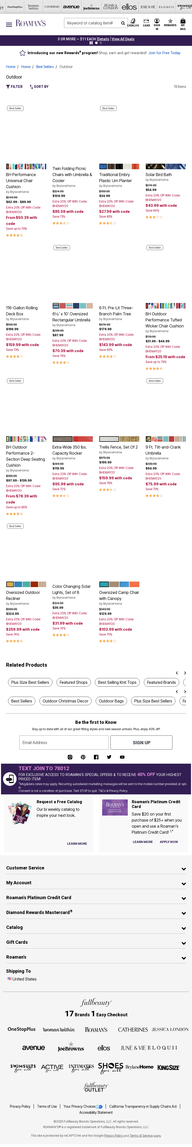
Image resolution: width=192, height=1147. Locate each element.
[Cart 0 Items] (183, 24)
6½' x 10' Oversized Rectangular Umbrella (72, 319)
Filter (14, 87)
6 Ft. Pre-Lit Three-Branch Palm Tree (119, 313)
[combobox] (96, 23)
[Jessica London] (170, 1029)
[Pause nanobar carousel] (91, 43)
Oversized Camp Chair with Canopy (119, 598)
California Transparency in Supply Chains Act (143, 1106)
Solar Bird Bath (166, 177)
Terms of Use (47, 1106)
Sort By (39, 87)
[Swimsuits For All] (23, 1068)
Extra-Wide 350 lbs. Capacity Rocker (72, 453)
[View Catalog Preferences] (77, 843)
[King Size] (169, 1068)
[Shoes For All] (110, 1068)
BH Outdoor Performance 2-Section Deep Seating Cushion (26, 459)
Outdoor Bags (111, 700)
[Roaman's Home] (30, 23)
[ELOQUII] (162, 1047)
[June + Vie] (133, 1047)
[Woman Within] (58, 1029)
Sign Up (141, 742)
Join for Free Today (164, 53)
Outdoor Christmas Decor (65, 700)
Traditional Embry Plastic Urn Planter (119, 180)
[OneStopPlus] (21, 1029)
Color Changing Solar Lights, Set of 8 (72, 592)
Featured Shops (74, 682)
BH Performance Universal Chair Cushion (26, 183)
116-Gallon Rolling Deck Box (26, 313)
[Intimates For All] (81, 1068)
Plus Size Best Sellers (30, 682)
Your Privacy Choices (83, 1106)
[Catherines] (133, 1029)
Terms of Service (141, 1135)
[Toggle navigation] (9, 24)
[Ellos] (104, 1047)
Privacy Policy (20, 1106)
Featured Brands (161, 682)
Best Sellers (45, 66)
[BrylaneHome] (139, 1068)
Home (10, 66)
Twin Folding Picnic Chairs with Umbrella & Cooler (72, 177)
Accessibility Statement (96, 1112)
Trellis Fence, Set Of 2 (119, 450)
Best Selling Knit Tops (117, 682)
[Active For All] (52, 1068)
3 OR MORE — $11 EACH (77, 39)
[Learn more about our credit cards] (143, 842)
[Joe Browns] (71, 1047)
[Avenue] (33, 1047)
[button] (103, 39)
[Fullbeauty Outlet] (95, 1087)
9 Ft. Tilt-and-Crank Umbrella (166, 453)
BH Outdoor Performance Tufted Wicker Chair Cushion (166, 322)
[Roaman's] (96, 1029)
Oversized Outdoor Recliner (26, 598)
